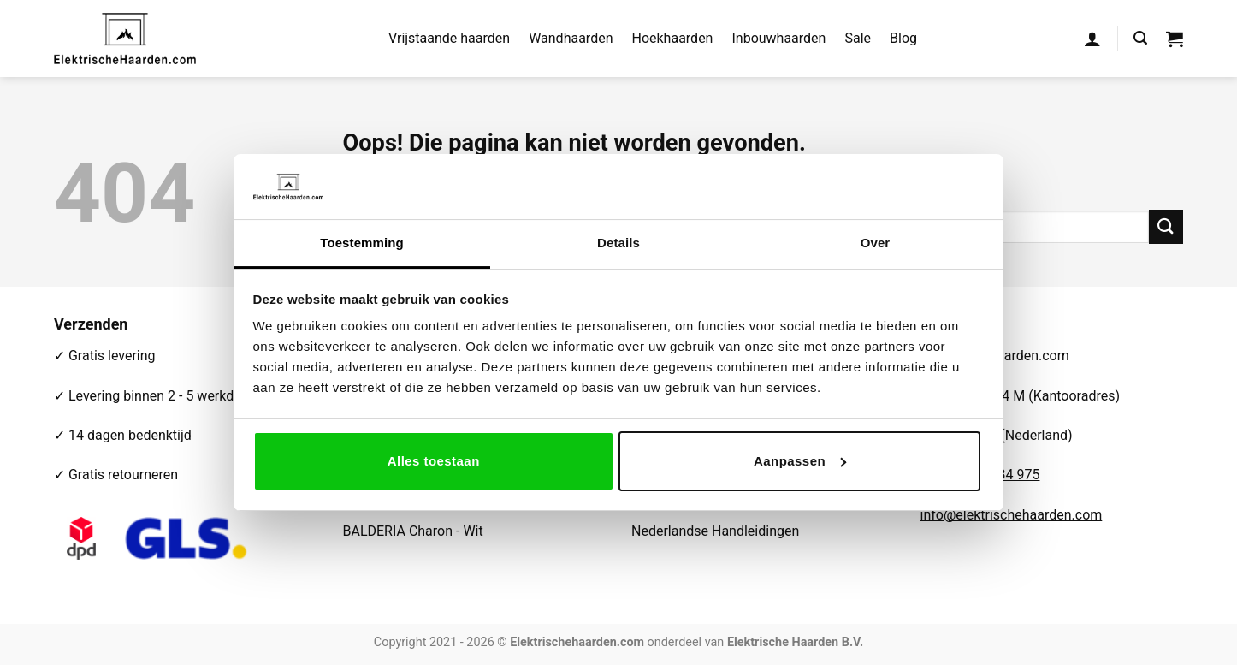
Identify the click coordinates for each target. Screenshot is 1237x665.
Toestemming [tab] (362, 242)
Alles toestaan (434, 461)
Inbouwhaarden (778, 38)
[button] (1092, 38)
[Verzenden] (1166, 226)
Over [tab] (876, 242)
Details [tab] (618, 242)
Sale (857, 38)
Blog (903, 38)
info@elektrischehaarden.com (1011, 515)
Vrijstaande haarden (449, 38)
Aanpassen (800, 461)
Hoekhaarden (672, 38)
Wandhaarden (571, 38)
